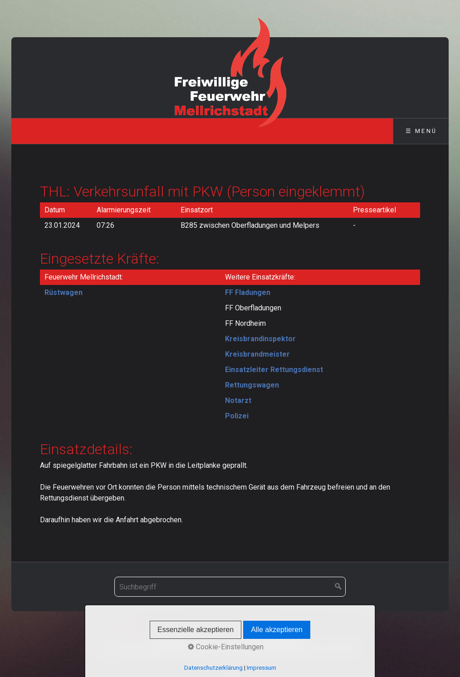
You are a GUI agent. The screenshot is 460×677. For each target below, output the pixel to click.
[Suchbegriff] (230, 587)
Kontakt (204, 638)
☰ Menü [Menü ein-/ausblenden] (421, 131)
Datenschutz (285, 638)
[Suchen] (338, 587)
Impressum (241, 638)
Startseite (170, 638)
